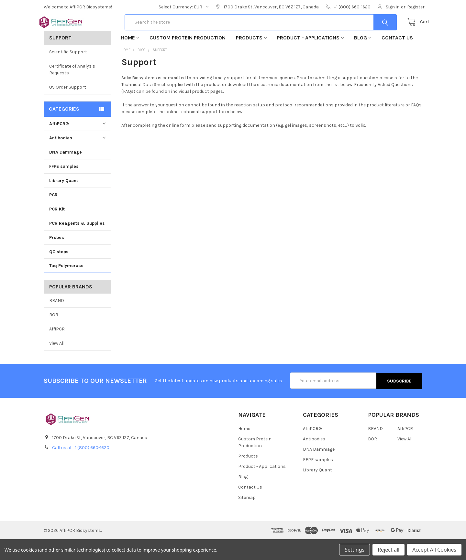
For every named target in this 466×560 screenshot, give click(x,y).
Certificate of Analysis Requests (72, 90)
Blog (362, 58)
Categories (64, 129)
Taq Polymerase (66, 286)
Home (130, 58)
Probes (56, 258)
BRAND (56, 321)
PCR (53, 215)
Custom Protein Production (188, 58)
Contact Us (397, 58)
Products (251, 58)
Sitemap (247, 518)
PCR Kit (57, 229)
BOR (53, 335)
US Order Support (67, 108)
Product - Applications (310, 58)
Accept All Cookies (434, 549)
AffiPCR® (78, 144)
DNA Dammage (65, 173)
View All (56, 364)
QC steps (59, 272)
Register (416, 7)
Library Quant (63, 201)
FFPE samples (64, 187)
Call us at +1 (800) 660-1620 (80, 468)
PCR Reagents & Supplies (77, 244)
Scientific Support (68, 72)
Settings (354, 549)
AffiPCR (57, 349)
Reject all (388, 549)
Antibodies (78, 158)
